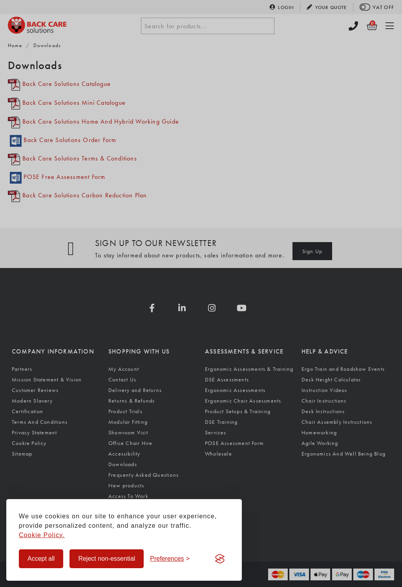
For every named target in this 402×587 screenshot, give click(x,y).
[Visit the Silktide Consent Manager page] (219, 558)
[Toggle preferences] (170, 558)
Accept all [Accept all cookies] (41, 558)
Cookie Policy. (42, 535)
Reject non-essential (106, 558)
